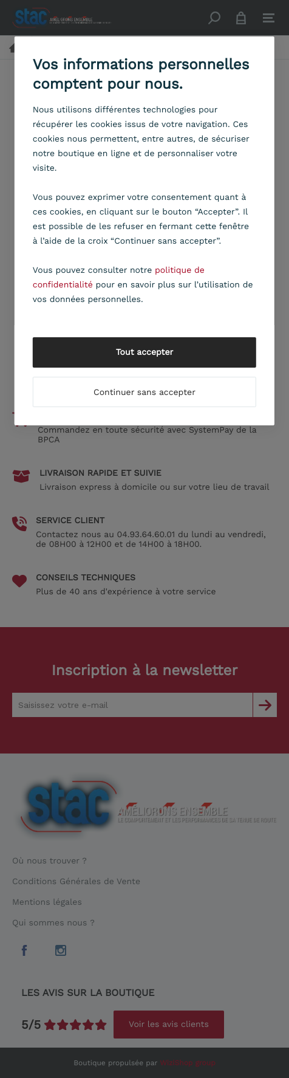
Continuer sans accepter (144, 392)
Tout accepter (145, 352)
